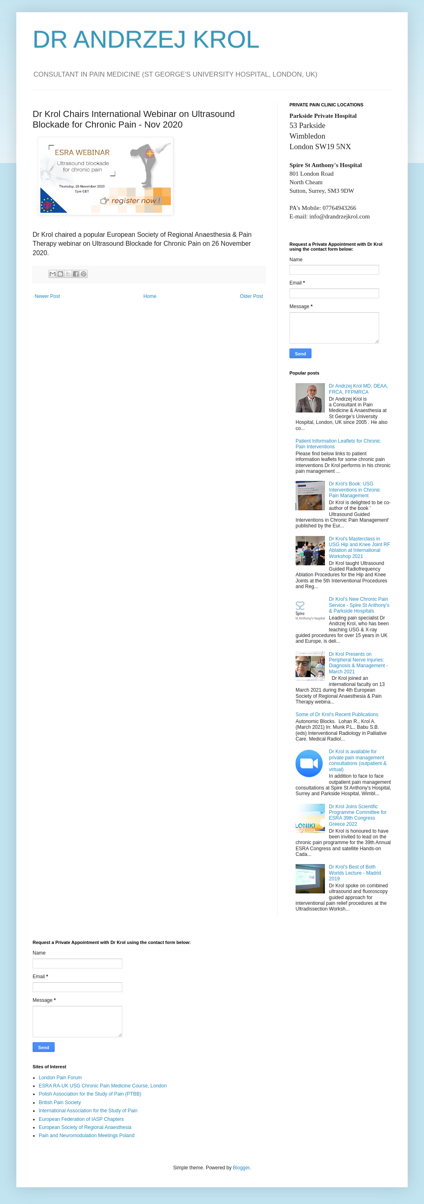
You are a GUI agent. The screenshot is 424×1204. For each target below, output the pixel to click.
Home (150, 296)
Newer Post (47, 296)
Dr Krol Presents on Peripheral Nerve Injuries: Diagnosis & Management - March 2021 (358, 663)
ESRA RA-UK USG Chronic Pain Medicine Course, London (103, 1086)
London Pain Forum (60, 1078)
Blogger (241, 1168)
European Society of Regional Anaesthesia (85, 1127)
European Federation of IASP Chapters (81, 1119)
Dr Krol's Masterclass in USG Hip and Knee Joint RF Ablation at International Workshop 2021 (359, 547)
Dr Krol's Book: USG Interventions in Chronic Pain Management (354, 489)
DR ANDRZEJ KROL (146, 39)
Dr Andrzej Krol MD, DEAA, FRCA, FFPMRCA (358, 389)
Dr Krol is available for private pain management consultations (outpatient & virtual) (357, 760)
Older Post (251, 296)
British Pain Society (60, 1102)
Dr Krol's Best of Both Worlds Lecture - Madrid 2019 (355, 873)
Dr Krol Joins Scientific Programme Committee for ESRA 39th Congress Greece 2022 (357, 815)
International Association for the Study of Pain (88, 1111)
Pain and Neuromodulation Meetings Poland (87, 1135)
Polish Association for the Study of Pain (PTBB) (90, 1094)
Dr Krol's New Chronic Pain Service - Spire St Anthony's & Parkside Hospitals (359, 605)
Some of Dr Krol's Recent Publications (337, 714)
